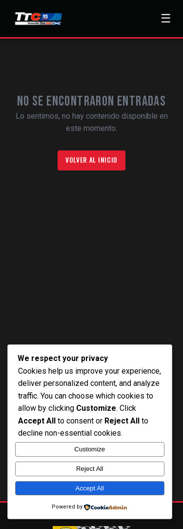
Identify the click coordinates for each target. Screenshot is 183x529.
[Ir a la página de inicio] (38, 18)
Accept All (89, 488)
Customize (89, 449)
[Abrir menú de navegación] (166, 18)
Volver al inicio (91, 160)
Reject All (89, 468)
